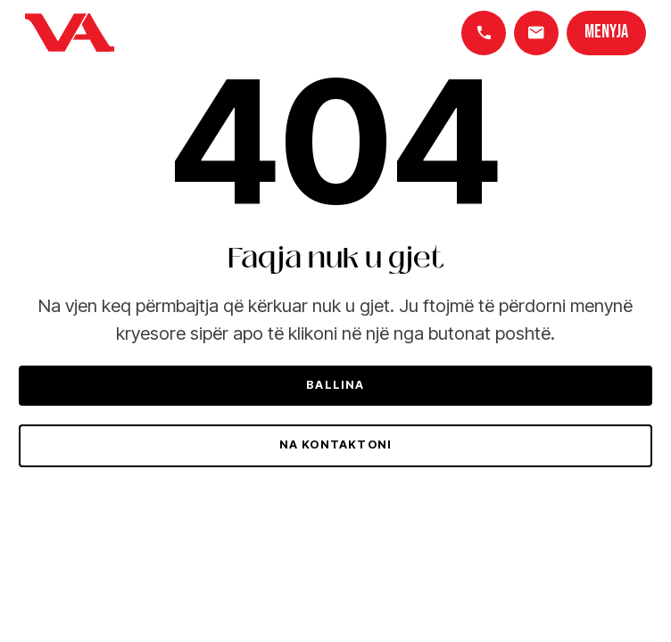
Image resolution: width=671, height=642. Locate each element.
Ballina (335, 384)
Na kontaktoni (336, 444)
